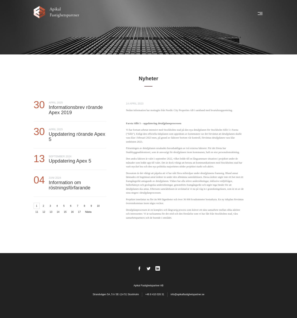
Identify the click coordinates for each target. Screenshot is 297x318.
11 (36, 212)
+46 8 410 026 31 (154, 294)
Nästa (88, 212)
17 (79, 212)
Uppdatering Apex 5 (70, 161)
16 (72, 212)
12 (44, 212)
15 (65, 212)
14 (58, 212)
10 (98, 205)
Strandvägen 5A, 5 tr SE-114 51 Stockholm (116, 294)
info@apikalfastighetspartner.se (187, 294)
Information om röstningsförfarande (70, 185)
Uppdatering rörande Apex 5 (77, 136)
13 (51, 212)
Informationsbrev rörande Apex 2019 (76, 109)
